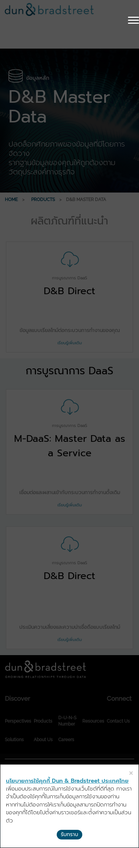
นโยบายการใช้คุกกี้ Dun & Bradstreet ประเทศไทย (67, 781)
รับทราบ (69, 834)
